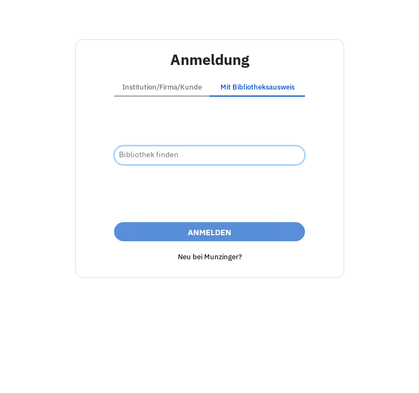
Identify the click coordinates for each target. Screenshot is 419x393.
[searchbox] (209, 155)
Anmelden (209, 232)
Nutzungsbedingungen (297, 373)
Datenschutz (221, 373)
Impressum (101, 373)
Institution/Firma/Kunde (162, 87)
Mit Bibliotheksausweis (257, 87)
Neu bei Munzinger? (210, 256)
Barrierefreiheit (160, 373)
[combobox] (209, 155)
